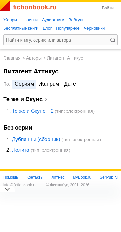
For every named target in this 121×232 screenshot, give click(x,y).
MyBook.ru (82, 177)
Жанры (10, 19)
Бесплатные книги (20, 28)
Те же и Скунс (23, 99)
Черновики (94, 28)
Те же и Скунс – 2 (33, 111)
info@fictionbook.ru (19, 185)
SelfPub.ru (109, 177)
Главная (12, 58)
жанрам (49, 84)
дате (70, 84)
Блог (47, 28)
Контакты (34, 177)
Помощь (10, 177)
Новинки (29, 19)
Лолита (20, 150)
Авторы (34, 58)
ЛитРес (58, 177)
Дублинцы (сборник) (36, 139)
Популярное (67, 28)
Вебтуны (76, 19)
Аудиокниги (53, 19)
